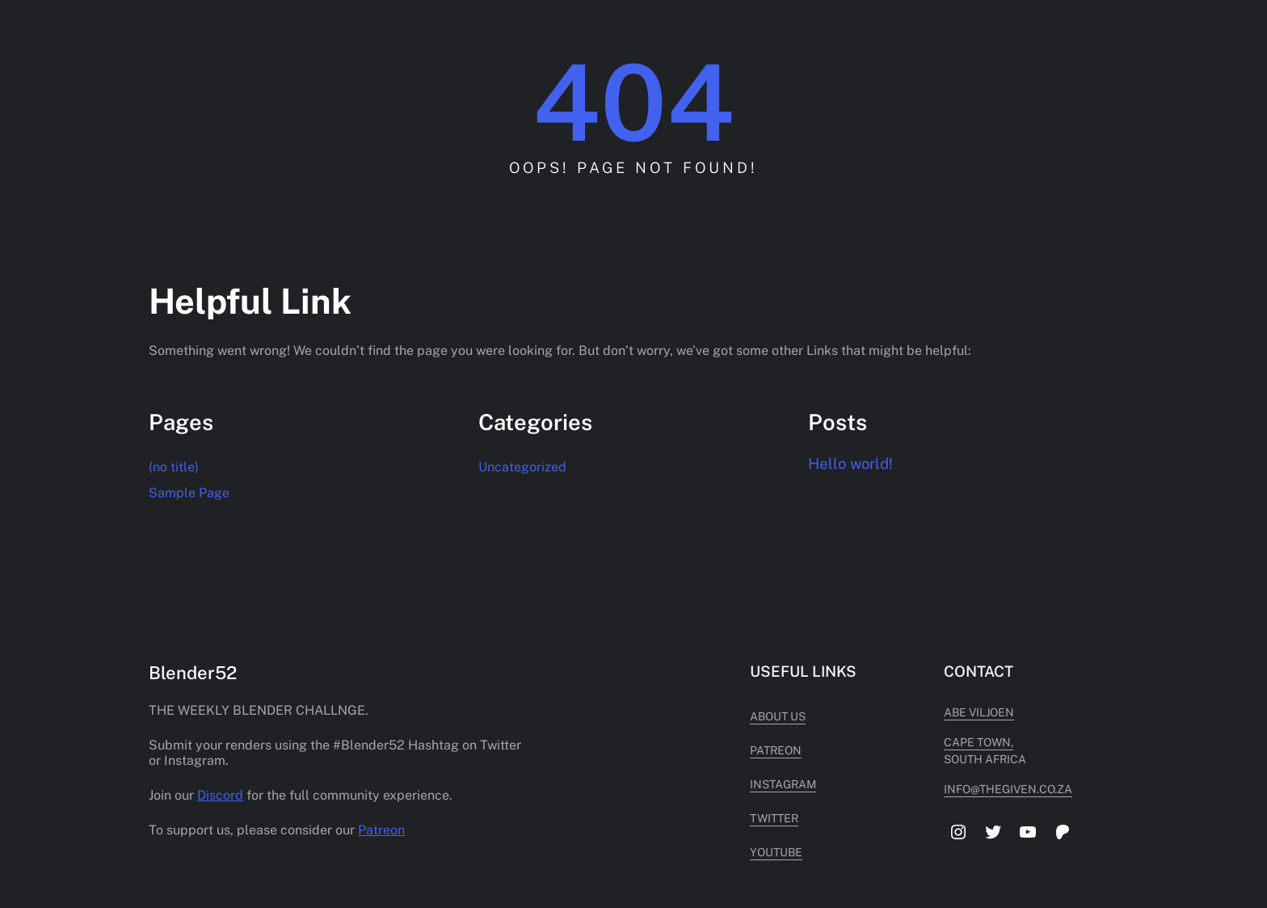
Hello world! (850, 463)
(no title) (174, 467)
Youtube (776, 852)
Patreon (381, 830)
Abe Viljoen (979, 712)
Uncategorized (522, 467)
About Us (778, 716)
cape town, (978, 742)
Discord (220, 795)
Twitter (774, 818)
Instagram (783, 784)
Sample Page (189, 492)
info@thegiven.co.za (1008, 789)
